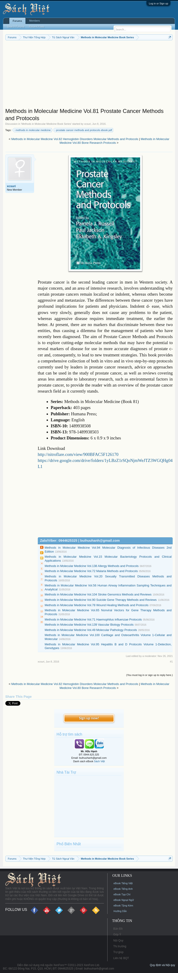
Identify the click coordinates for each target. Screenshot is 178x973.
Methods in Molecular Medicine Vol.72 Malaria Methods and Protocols (91, 571)
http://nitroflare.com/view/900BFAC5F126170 (78, 454)
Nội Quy (118, 940)
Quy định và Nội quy (162, 965)
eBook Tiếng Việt (123, 883)
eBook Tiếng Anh (123, 888)
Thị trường (119, 946)
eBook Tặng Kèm (123, 905)
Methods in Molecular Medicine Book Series (46, 123)
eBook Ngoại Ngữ (124, 900)
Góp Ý (117, 934)
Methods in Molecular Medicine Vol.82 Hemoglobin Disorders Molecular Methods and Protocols (74, 139)
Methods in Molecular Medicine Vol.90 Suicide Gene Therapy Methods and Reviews (101, 600)
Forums (17, 20)
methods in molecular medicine (32, 130)
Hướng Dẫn (120, 911)
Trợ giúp (118, 952)
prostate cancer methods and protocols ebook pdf (83, 130)
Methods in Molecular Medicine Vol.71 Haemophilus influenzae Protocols (93, 619)
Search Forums (16, 26)
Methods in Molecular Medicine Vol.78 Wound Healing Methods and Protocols (97, 605)
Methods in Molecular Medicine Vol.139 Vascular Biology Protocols (89, 624)
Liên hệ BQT (121, 958)
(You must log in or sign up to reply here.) (149, 675)
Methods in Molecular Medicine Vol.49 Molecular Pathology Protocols (91, 630)
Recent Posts (36, 26)
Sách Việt (99, 761)
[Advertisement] (89, 75)
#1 (171, 661)
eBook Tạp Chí (122, 894)
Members (34, 20)
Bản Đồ (118, 928)
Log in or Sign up (158, 3)
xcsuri (87, 123)
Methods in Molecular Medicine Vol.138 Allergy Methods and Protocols (92, 566)
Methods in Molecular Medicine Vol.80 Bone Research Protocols (114, 141)
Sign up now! (89, 718)
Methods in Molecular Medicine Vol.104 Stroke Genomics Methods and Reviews (98, 594)
